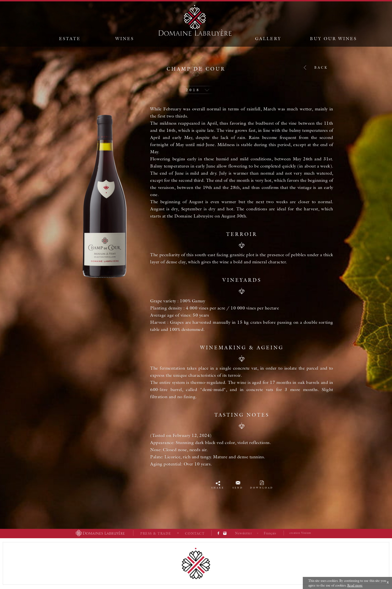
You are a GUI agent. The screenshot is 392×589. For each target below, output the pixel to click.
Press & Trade (155, 533)
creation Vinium (300, 533)
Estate (70, 38)
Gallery (268, 38)
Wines (124, 38)
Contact (195, 533)
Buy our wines (333, 38)
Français (270, 533)
